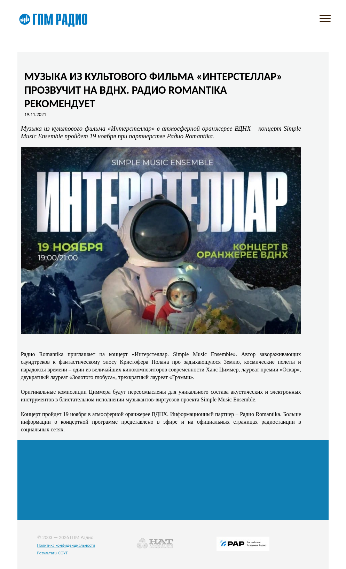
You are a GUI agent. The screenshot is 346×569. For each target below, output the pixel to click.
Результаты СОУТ (52, 552)
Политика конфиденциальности (66, 545)
